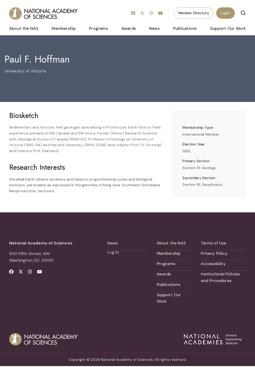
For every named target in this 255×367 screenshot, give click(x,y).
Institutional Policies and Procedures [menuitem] (220, 278)
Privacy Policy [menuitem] (214, 253)
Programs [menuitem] (98, 28)
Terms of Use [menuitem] (213, 243)
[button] (243, 13)
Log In (225, 13)
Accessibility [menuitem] (213, 264)
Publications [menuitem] (185, 28)
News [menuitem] (154, 28)
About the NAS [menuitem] (23, 28)
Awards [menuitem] (128, 28)
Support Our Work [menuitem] (228, 28)
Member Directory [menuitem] (193, 13)
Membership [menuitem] (64, 28)
